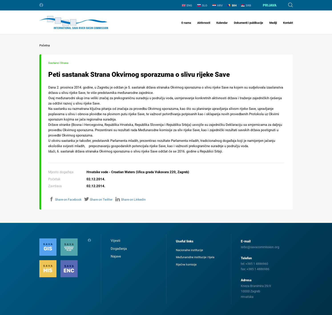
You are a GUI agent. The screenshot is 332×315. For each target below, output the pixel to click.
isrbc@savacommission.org (260, 247)
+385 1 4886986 (258, 269)
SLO (202, 5)
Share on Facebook (65, 199)
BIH (232, 5)
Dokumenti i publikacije (248, 22)
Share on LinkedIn (130, 199)
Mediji (273, 22)
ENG (187, 5)
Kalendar (222, 22)
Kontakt (288, 22)
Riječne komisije (186, 264)
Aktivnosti (203, 22)
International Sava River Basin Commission (73, 22)
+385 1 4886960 (256, 263)
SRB (246, 5)
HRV (217, 5)
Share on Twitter (98, 199)
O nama (186, 22)
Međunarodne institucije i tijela (195, 257)
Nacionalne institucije (189, 250)
